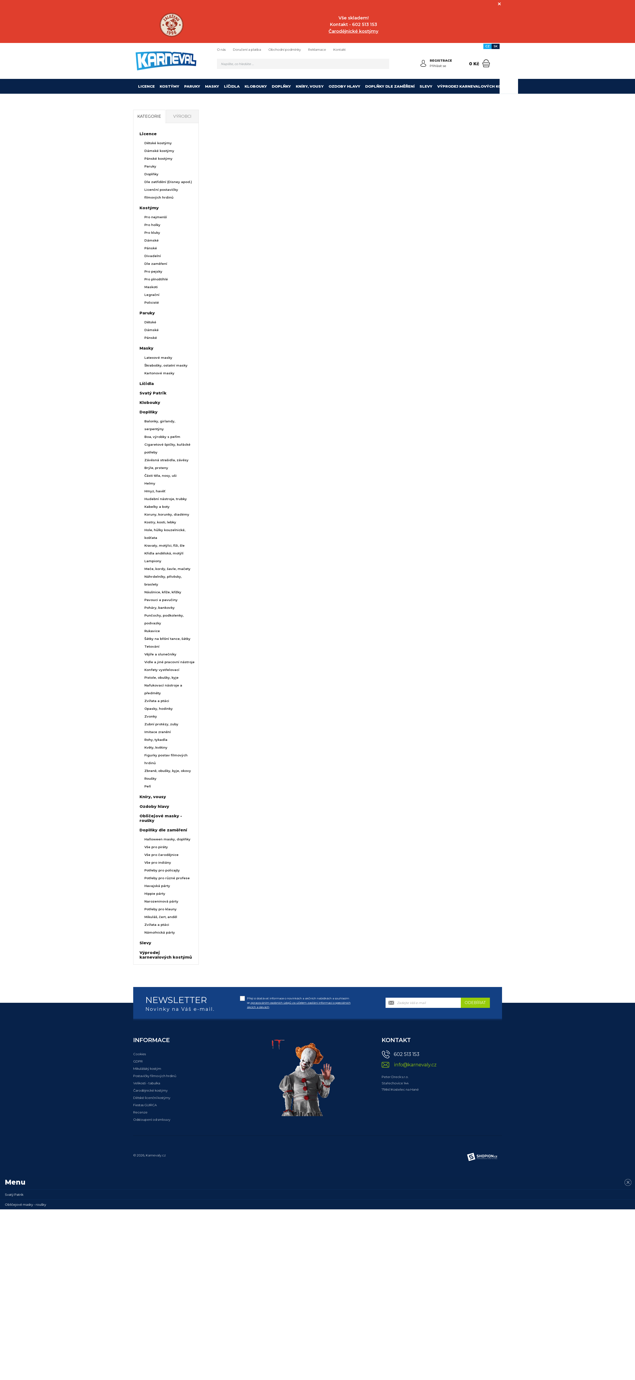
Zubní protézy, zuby (161, 724)
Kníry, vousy (310, 86)
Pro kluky (152, 232)
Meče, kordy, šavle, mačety (167, 569)
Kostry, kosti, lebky (160, 522)
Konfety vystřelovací (161, 670)
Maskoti (151, 287)
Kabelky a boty (157, 507)
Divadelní (152, 256)
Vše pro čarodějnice (161, 855)
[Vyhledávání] (303, 64)
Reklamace (317, 49)
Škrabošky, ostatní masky (166, 365)
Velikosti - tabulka (146, 1083)
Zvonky (150, 716)
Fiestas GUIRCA (145, 1105)
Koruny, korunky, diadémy (166, 514)
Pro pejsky (153, 271)
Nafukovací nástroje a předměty (163, 689)
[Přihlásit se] (423, 63)
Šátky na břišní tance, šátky (167, 639)
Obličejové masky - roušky (161, 818)
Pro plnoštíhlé (156, 279)
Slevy (426, 86)
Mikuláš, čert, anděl (160, 917)
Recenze (140, 1112)
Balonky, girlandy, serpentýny (159, 425)
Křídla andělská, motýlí (163, 553)
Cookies (139, 1054)
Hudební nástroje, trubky (165, 499)
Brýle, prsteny (156, 468)
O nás (221, 49)
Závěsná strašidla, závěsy (166, 460)
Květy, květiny (155, 747)
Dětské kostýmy (158, 143)
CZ (487, 46)
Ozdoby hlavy (344, 86)
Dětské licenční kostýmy (151, 1098)
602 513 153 (406, 1054)
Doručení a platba (247, 49)
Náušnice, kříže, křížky (162, 592)
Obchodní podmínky (284, 49)
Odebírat (475, 1002)
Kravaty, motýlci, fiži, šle (164, 545)
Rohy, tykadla (155, 740)
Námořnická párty (159, 932)
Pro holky (152, 225)
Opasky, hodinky (158, 709)
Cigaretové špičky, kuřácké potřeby (167, 448)
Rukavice (152, 631)
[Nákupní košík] (486, 63)
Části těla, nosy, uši (160, 475)
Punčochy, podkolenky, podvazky (164, 619)
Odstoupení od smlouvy (151, 1119)
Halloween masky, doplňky (167, 839)
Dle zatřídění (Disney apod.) (168, 182)
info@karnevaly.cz (415, 1065)
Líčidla (232, 86)
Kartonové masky (159, 373)
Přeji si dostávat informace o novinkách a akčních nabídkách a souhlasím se (299, 1002)
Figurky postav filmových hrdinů (166, 759)
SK (496, 46)
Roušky (150, 778)
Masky (212, 86)
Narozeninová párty (161, 901)
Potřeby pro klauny (160, 909)
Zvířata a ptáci (156, 701)
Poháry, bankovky (159, 608)
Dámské (151, 240)
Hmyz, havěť (154, 491)
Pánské (150, 248)
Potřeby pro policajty (162, 870)
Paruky (192, 86)
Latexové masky (158, 358)
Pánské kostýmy (158, 158)
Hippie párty (154, 893)
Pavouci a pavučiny (161, 600)
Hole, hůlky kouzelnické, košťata (164, 534)
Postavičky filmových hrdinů (154, 1076)
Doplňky (281, 86)
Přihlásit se (438, 66)
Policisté (151, 302)
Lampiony (152, 561)
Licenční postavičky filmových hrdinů (161, 193)
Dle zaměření (155, 264)
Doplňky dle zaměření (390, 86)
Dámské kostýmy (159, 151)
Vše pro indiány (157, 862)
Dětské (150, 322)
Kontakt (339, 49)
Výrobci (182, 116)
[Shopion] (482, 1157)
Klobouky (256, 86)
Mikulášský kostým (147, 1069)
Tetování (151, 646)
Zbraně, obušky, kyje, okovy (167, 771)
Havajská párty (157, 886)
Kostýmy (169, 86)
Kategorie (149, 116)
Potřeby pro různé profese (167, 878)
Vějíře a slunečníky (160, 654)
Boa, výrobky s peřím (162, 437)
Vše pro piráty (156, 847)
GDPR (138, 1061)
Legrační (151, 295)
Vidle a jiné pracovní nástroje (169, 662)
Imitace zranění (157, 732)
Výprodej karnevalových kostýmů (476, 86)
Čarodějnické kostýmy (150, 1090)
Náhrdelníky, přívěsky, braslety (163, 580)
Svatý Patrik (153, 393)
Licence (146, 86)
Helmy (149, 483)
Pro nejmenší (155, 217)
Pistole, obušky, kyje (161, 677)
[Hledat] (384, 64)
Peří (147, 786)
